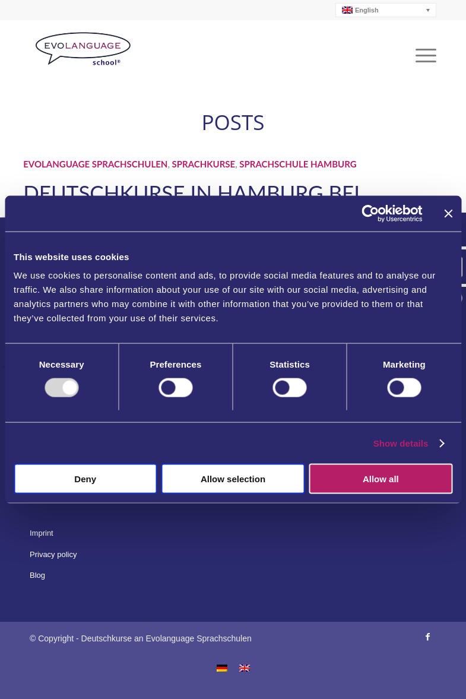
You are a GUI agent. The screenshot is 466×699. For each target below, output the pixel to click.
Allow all (381, 479)
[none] (386, 10)
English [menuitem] (367, 10)
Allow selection (233, 479)
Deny (85, 479)
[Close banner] (448, 213)
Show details (401, 443)
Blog (37, 575)
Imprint (41, 533)
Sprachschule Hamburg (297, 164)
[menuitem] (386, 10)
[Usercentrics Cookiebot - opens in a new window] (370, 213)
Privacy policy (53, 554)
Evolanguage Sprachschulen (95, 164)
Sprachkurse (204, 164)
